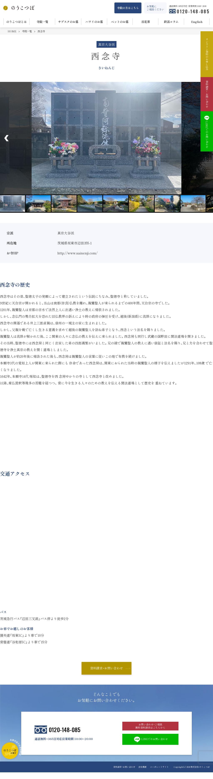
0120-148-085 (193, 11)
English (197, 22)
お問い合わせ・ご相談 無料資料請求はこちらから (150, 729)
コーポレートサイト (159, 773)
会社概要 (141, 773)
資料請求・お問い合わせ (106, 668)
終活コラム (171, 22)
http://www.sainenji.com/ (77, 252)
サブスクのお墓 (68, 22)
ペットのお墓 (120, 22)
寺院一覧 (42, 22)
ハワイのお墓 (94, 22)
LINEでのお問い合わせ (150, 745)
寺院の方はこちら (128, 8)
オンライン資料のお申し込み (207, 54)
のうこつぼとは (16, 22)
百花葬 (145, 22)
